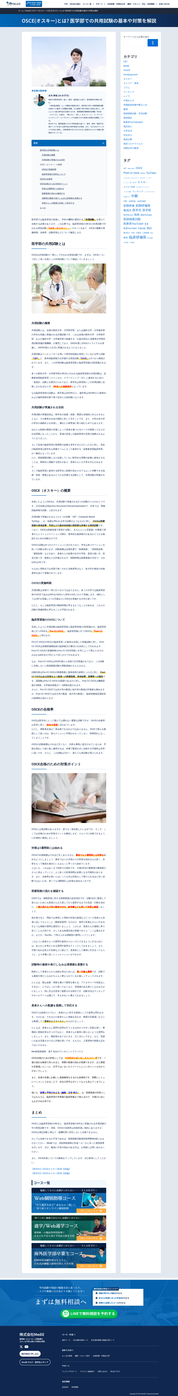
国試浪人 (127, 126)
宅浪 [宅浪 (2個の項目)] (133, 234)
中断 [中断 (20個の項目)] (134, 196)
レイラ (126, 96)
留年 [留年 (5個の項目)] (125, 238)
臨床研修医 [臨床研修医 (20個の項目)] (137, 238)
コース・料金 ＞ (69, 1334)
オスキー (41, 10)
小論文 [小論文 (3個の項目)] (138, 233)
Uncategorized (130, 74)
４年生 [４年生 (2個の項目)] (125, 243)
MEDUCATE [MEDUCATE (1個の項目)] (131, 168)
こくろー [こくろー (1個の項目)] (149, 178)
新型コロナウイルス (133, 143)
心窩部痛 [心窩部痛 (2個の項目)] (146, 234)
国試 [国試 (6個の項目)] (149, 228)
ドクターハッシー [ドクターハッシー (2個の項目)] (142, 187)
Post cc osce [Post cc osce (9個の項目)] (131, 173)
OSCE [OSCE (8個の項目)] (139, 168)
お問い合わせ (164, 4)
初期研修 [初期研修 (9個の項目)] (128, 206)
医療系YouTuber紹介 (133, 122)
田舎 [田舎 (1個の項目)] (151, 234)
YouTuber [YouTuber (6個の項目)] (151, 173)
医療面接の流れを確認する (53, 193)
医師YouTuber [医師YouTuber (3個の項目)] (146, 215)
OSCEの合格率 (46, 179)
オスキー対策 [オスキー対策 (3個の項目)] (129, 187)
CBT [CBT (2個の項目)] (125, 168)
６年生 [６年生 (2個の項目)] (132, 243)
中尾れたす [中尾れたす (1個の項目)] (126, 197)
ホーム (21, 10)
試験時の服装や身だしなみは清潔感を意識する (62, 198)
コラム (126, 87)
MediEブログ (31, 10)
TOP (66, 4)
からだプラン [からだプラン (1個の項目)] (135, 178)
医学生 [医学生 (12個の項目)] (136, 210)
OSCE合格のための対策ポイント (54, 184)
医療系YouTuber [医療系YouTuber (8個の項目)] (133, 224)
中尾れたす (128, 100)
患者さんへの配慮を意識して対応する (58, 203)
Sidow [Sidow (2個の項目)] (142, 173)
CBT (125, 61)
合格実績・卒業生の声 (116, 4)
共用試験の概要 (48, 155)
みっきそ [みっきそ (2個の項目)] (133, 183)
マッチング (128, 91)
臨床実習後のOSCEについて (54, 174)
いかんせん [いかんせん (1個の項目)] (126, 178)
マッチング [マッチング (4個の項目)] (137, 191)
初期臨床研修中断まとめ (135, 104)
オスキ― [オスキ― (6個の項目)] (142, 182)
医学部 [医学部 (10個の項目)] (147, 210)
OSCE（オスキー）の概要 (51, 164)
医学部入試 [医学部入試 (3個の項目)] (128, 215)
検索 (153, 42)
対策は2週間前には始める (53, 188)
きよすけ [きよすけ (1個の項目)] (142, 178)
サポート (100, 4)
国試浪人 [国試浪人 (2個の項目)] (126, 234)
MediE (126, 65)
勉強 (125, 109)
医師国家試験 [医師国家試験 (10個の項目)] (132, 219)
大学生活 (127, 130)
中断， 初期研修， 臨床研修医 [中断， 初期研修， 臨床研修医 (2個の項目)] (134, 201)
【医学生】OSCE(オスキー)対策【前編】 (51, 1169)
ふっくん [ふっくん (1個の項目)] (126, 183)
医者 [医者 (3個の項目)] (146, 224)
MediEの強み (75, 4)
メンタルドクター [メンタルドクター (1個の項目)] (149, 192)
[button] (103, 143)
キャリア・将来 (131, 83)
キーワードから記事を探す (136, 36)
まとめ (43, 208)
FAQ (143, 4)
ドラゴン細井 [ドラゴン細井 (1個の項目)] (127, 192)
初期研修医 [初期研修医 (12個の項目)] (143, 206)
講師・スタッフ (133, 4)
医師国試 (127, 117)
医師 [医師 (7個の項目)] (136, 215)
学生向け (127, 135)
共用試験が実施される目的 (53, 160)
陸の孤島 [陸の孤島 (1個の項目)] (150, 239)
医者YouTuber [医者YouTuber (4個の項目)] (130, 229)
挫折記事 (127, 139)
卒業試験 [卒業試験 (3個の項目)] (142, 229)
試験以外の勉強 (131, 148)
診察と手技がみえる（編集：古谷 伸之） (59, 1092)
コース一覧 (88, 4)
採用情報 (152, 4)
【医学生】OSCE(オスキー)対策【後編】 (51, 1173)
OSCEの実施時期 (49, 169)
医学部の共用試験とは (49, 150)
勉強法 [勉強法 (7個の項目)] (127, 210)
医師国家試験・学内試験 (135, 113)
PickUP (126, 70)
